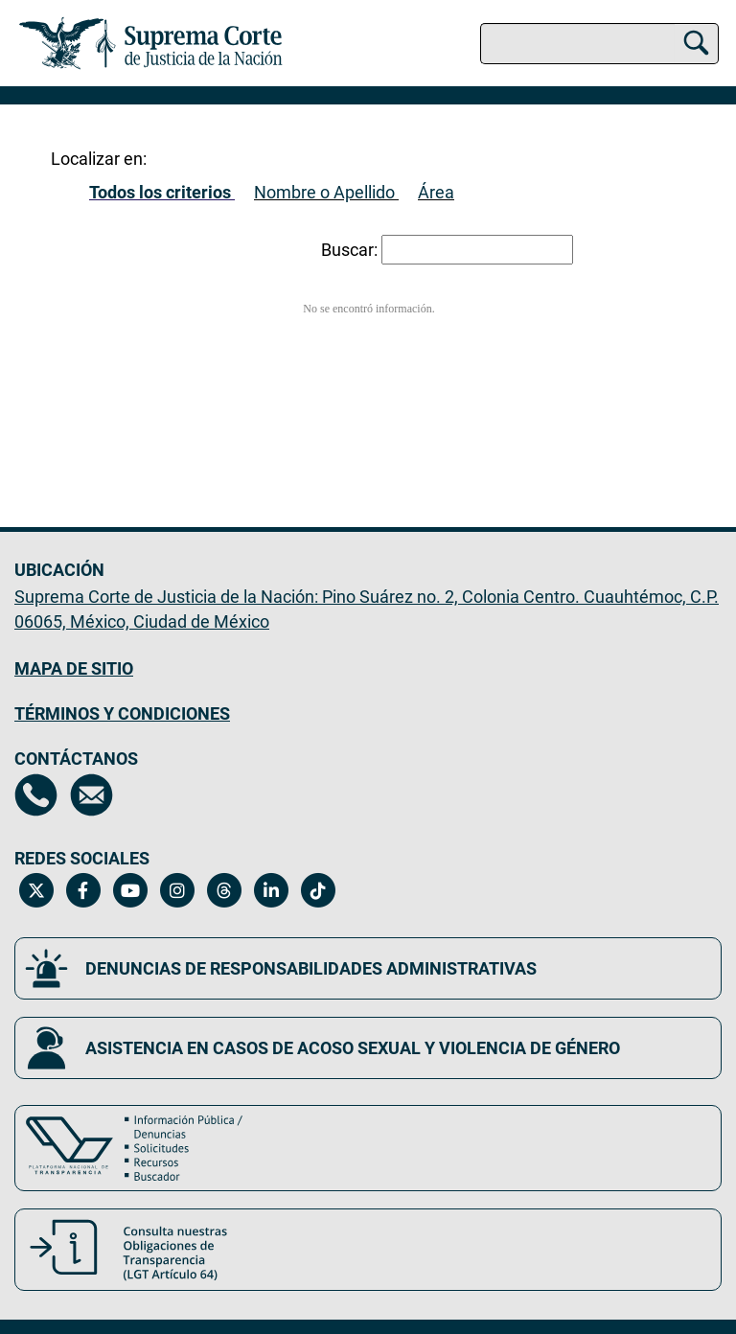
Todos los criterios (160, 192)
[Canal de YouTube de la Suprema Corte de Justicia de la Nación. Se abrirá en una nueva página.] (129, 890)
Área (436, 192)
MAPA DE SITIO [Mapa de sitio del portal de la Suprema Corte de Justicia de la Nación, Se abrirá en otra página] (73, 668)
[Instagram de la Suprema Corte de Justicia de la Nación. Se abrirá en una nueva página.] (176, 890)
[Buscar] (696, 40)
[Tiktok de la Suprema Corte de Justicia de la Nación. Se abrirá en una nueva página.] (317, 890)
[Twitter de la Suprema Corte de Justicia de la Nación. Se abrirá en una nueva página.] (36, 890)
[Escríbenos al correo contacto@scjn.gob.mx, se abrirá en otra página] (91, 794)
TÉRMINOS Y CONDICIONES (122, 713)
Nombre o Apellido (324, 192)
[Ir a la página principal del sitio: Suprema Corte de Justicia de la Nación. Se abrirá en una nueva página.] (151, 43)
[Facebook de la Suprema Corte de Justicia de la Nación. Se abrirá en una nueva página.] (82, 890)
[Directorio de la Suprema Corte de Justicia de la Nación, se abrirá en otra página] (36, 794)
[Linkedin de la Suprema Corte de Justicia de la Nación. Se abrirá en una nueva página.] (270, 890)
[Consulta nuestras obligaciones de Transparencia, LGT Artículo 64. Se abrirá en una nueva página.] (368, 1249)
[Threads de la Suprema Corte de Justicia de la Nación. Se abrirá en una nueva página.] (223, 890)
